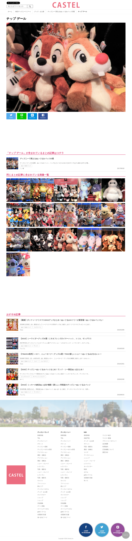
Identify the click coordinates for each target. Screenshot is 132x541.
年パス (86, 480)
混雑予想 (87, 438)
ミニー (35, 361)
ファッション (41, 483)
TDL (38, 438)
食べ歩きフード (42, 517)
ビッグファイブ (25, 376)
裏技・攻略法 (41, 455)
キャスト (40, 480)
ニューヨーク (44, 361)
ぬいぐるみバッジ (26, 165)
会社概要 (105, 444)
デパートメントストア (39, 376)
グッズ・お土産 (42, 492)
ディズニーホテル (43, 489)
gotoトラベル (41, 512)
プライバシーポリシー (109, 441)
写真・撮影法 (41, 469)
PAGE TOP (125, 535)
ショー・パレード (43, 463)
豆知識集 (40, 503)
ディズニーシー (42, 441)
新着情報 (40, 435)
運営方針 (105, 452)
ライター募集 (106, 438)
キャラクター (41, 495)
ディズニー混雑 (42, 446)
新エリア (40, 486)
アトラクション (42, 452)
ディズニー (37, 392)
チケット (40, 444)
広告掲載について (108, 449)
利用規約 (105, 446)
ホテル (86, 472)
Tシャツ (36, 346)
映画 (85, 469)
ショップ (40, 497)
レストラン (41, 466)
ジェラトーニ (37, 327)
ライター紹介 (106, 435)
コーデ (86, 452)
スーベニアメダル (43, 509)
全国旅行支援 (41, 514)
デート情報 (41, 506)
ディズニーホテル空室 (44, 449)
